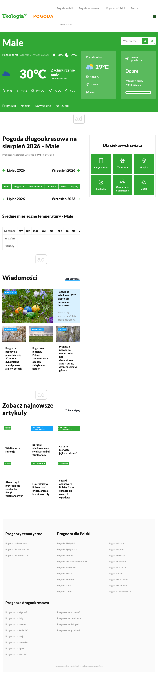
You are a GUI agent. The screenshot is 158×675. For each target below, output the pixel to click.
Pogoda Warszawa (118, 579)
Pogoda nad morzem (16, 543)
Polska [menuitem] (134, 8)
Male (13, 42)
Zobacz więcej (72, 278)
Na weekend (43, 105)
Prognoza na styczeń (16, 612)
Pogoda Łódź (64, 585)
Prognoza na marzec (16, 624)
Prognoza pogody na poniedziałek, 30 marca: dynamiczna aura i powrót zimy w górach (13, 358)
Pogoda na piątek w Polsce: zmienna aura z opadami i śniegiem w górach (41, 358)
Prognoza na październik (70, 618)
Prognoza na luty (14, 618)
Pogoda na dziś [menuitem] (65, 8)
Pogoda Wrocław (118, 585)
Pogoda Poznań (117, 555)
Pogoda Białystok (66, 543)
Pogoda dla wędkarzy (16, 555)
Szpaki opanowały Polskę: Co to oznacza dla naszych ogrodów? (66, 489)
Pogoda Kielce (64, 573)
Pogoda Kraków (65, 579)
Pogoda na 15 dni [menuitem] (115, 8)
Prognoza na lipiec (14, 648)
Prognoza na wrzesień (68, 612)
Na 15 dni (62, 105)
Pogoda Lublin (64, 591)
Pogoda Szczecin (117, 567)
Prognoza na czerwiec (16, 642)
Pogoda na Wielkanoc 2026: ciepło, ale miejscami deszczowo (67, 298)
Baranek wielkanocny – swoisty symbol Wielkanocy (41, 449)
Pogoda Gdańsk (65, 555)
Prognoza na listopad (68, 624)
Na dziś (25, 105)
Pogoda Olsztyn (117, 543)
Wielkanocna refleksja (13, 450)
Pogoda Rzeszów (117, 561)
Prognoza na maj (14, 636)
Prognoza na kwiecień (16, 630)
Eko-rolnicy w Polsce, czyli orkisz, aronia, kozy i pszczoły (40, 488)
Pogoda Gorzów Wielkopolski (72, 561)
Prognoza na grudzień (68, 630)
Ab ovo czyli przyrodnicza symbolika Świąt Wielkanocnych (14, 489)
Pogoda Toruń (116, 573)
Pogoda (43, 16)
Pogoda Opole (116, 549)
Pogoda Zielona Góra (120, 591)
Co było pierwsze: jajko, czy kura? (68, 450)
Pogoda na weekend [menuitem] (89, 8)
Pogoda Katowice (66, 567)
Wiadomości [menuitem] (66, 24)
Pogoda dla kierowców (17, 549)
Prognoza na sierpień (16, 654)
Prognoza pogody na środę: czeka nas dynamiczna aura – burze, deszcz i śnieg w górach (68, 358)
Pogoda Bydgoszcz (67, 549)
